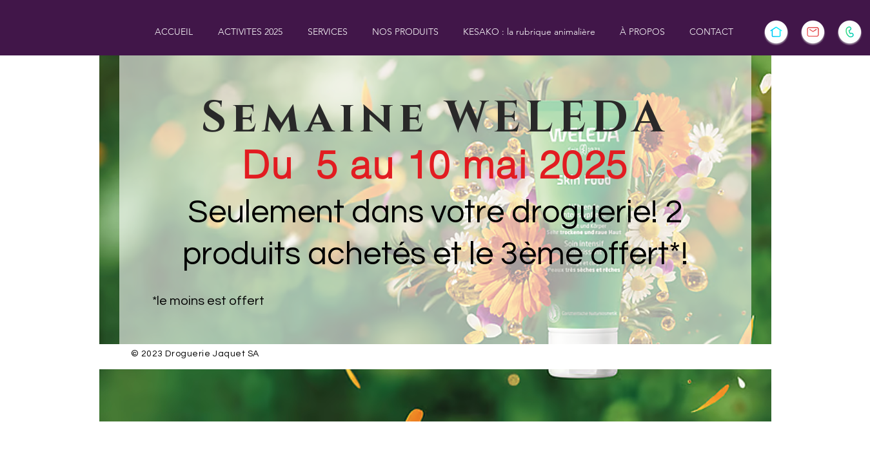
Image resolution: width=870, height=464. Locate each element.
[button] (250, 32)
